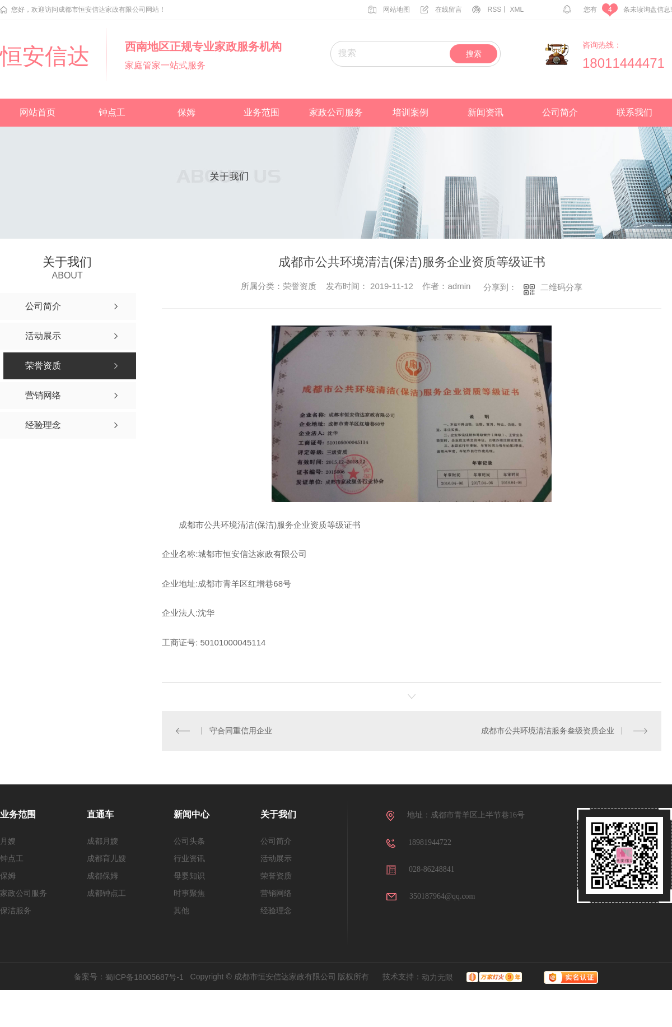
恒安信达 (45, 56)
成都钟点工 (106, 893)
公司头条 (189, 841)
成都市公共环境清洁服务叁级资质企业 (547, 730)
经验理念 (276, 911)
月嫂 (8, 841)
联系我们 (634, 112)
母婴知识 (189, 876)
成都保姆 (102, 876)
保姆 (186, 112)
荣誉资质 (276, 876)
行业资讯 (189, 858)
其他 (181, 911)
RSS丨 (490, 9)
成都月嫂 (102, 841)
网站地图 (389, 9)
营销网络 (276, 893)
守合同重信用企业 (240, 730)
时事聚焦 (189, 893)
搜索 (474, 53)
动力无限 (437, 977)
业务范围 (261, 112)
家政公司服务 (336, 112)
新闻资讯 (485, 112)
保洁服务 (15, 911)
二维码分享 (561, 287)
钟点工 (112, 112)
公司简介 (560, 112)
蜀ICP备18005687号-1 (144, 977)
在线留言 (441, 9)
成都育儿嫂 (106, 858)
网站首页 (37, 112)
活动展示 (276, 858)
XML (517, 9)
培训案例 (410, 112)
